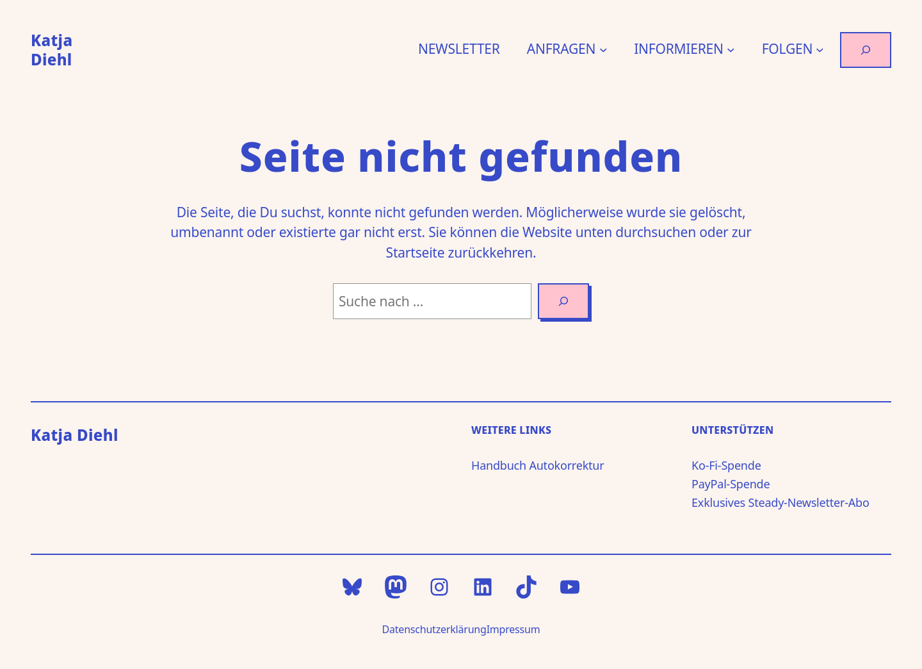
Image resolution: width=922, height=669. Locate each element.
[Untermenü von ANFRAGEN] (603, 49)
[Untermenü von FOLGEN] (820, 49)
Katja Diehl (51, 49)
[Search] (563, 301)
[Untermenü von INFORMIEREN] (731, 49)
